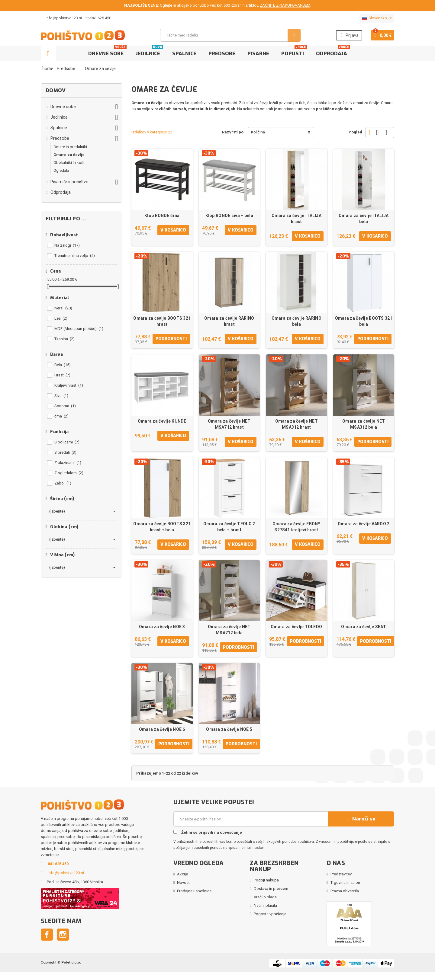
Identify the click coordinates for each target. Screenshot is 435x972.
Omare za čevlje (69, 154)
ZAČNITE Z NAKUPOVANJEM (285, 5)
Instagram (63, 935)
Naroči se (360, 818)
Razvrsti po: (233, 132)
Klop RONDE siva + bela (229, 215)
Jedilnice (149, 51)
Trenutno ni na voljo (74, 255)
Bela (62, 365)
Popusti (294, 51)
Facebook (47, 935)
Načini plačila (265, 905)
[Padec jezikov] (376, 18)
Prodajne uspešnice (194, 891)
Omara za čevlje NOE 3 (162, 626)
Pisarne (258, 53)
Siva (61, 395)
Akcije (182, 874)
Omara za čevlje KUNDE (162, 421)
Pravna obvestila (344, 891)
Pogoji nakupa (266, 880)
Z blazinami (67, 462)
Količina (258, 132)
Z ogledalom (68, 473)
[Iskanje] (230, 35)
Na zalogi (67, 245)
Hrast (62, 375)
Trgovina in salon (345, 882)
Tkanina (64, 339)
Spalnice (184, 53)
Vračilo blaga (265, 897)
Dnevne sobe (107, 51)
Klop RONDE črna (161, 215)
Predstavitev (341, 874)
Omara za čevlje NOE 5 (229, 729)
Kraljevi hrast (68, 385)
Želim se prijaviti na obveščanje (207, 832)
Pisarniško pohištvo (69, 181)
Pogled (355, 132)
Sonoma (65, 406)
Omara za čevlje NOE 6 (162, 729)
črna (61, 416)
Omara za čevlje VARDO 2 (363, 523)
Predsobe (221, 53)
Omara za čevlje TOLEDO (296, 626)
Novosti (184, 882)
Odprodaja (333, 51)
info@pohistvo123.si (61, 18)
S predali (65, 452)
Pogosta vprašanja (270, 914)
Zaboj (62, 483)
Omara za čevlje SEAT (363, 626)
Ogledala (61, 170)
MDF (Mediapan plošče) (78, 328)
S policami (66, 442)
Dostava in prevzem (271, 888)
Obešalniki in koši (68, 162)
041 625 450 (100, 18)
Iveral (63, 308)
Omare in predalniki (70, 147)
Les (60, 318)
